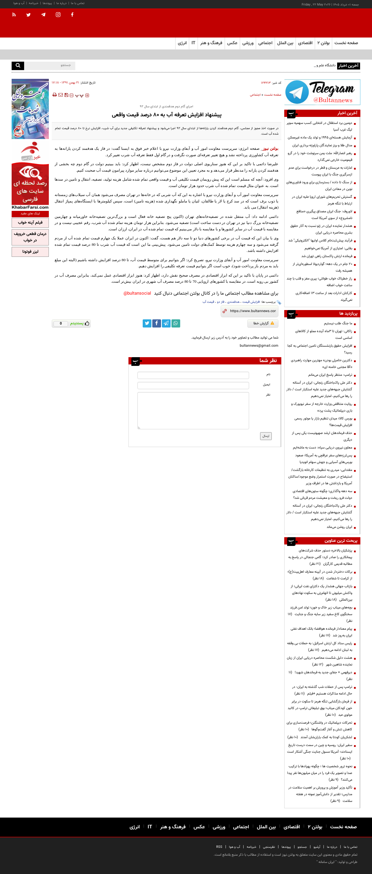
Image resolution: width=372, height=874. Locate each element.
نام (268, 374)
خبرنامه (33, 3)
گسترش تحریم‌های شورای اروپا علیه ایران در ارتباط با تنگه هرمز (322, 200)
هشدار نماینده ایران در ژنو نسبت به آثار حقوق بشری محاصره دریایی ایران (321, 229)
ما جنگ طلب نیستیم (338, 323)
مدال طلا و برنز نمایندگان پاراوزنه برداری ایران (322, 145)
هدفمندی (233, 302)
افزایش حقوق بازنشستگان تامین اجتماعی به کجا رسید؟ (319, 349)
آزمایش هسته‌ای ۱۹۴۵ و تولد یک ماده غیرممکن (320, 137)
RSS (219, 847)
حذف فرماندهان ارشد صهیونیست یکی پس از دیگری (322, 436)
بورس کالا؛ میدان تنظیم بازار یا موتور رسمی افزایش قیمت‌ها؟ (323, 422)
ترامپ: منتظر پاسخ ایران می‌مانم (330, 375)
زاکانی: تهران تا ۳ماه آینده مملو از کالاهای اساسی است (323, 335)
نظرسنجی (269, 847)
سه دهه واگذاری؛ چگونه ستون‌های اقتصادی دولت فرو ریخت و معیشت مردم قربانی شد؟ (322, 495)
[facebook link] (156, 323)
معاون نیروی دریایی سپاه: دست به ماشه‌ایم (322, 447)
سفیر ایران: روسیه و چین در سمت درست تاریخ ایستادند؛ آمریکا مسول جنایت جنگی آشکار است (319, 752)
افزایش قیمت (251, 302)
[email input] (193, 385)
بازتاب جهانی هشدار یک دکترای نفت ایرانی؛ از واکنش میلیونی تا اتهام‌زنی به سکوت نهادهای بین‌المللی (321, 593)
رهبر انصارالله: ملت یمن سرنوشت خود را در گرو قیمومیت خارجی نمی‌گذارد (320, 157)
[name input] (193, 375)
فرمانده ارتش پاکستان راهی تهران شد (326, 256)
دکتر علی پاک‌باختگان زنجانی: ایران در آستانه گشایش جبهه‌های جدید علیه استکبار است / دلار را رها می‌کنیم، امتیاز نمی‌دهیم (319, 389)
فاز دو (220, 302)
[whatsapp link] (175, 323)
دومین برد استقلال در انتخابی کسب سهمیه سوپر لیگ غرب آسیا (319, 126)
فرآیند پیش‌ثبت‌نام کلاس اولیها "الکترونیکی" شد (320, 240)
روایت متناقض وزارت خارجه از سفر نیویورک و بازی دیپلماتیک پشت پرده (321, 407)
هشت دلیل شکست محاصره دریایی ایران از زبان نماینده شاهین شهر (319, 661)
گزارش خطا (263, 323)
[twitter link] (147, 323)
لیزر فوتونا (30, 252)
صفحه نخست (346, 43)
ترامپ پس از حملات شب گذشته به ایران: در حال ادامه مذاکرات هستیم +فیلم (322, 690)
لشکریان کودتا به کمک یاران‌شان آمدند (319, 737)
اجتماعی (255, 94)
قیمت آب (208, 302)
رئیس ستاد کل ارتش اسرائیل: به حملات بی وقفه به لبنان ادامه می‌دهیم (319, 647)
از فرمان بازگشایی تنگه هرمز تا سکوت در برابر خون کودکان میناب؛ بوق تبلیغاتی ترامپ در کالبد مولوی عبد (320, 708)
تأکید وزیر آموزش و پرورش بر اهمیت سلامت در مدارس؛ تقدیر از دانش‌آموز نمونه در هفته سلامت (320, 794)
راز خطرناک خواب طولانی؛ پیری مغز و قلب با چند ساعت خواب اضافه (319, 282)
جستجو (302, 847)
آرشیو (317, 847)
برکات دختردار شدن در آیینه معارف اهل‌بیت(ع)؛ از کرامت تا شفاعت (319, 575)
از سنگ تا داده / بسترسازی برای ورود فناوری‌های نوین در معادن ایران (319, 186)
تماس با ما (78, 3)
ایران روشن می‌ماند (339, 527)
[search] (18, 66)
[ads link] (322, 92)
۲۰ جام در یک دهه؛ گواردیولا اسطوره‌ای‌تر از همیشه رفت (322, 267)
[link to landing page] (331, 23)
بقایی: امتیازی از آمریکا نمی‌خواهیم (328, 248)
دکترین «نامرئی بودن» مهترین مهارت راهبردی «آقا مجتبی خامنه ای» (321, 364)
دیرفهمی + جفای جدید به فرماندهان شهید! (320, 676)
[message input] (193, 410)
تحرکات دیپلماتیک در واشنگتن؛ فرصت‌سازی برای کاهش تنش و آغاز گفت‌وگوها (319, 726)
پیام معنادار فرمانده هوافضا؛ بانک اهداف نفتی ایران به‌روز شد (321, 632)
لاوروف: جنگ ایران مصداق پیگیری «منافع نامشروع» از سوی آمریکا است (324, 215)
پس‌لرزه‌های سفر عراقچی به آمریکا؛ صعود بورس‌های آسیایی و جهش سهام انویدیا (323, 459)
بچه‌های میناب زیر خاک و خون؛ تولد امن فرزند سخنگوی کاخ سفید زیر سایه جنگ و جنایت (320, 614)
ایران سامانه (327, 862)
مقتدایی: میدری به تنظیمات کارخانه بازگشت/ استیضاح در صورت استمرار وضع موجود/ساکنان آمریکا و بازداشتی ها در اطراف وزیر (320, 476)
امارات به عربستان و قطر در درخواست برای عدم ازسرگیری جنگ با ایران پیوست (320, 171)
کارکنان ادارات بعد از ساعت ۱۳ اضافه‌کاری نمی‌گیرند (324, 296)
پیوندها (47, 3)
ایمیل (266, 384)
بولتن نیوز (271, 148)
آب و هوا (18, 3)
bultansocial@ (137, 293)
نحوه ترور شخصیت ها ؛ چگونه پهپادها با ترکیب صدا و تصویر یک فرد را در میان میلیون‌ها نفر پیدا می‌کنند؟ (319, 773)
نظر (268, 394)
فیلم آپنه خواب (30, 223)
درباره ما (61, 3)
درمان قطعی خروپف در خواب (30, 237)
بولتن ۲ (323, 43)
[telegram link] (166, 323)
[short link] (253, 311)
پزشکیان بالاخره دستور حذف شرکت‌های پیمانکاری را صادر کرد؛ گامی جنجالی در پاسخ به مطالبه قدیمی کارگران (320, 557)
